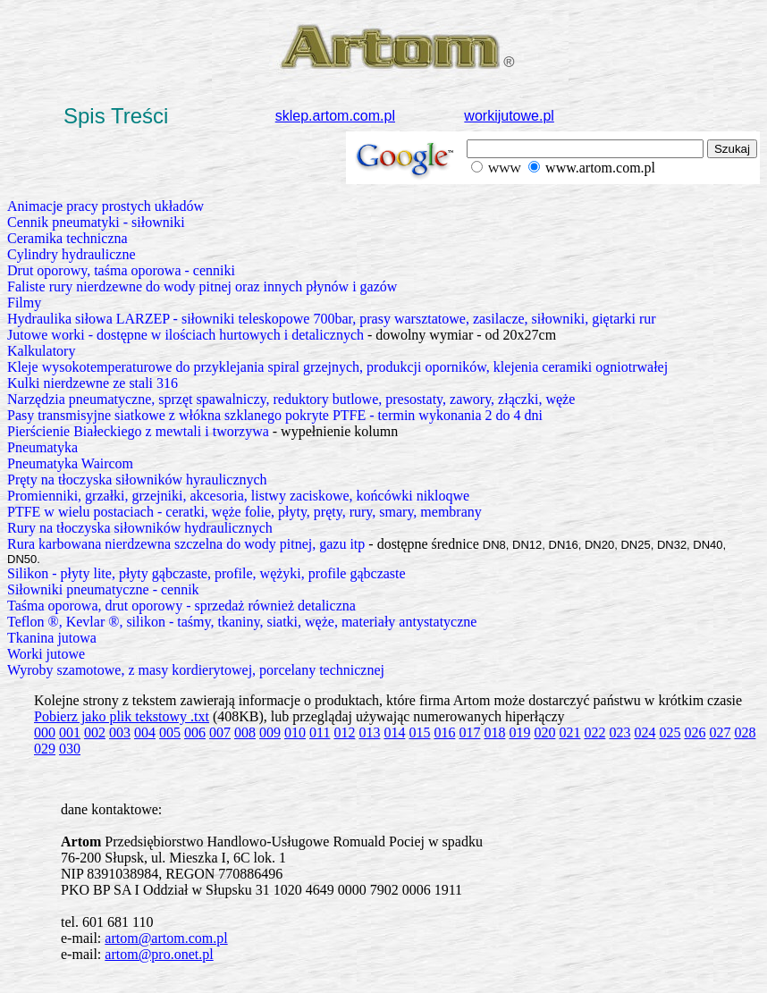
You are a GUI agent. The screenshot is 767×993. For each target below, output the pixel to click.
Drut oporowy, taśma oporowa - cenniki (121, 270)
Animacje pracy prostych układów (105, 206)
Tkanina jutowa (52, 637)
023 (619, 732)
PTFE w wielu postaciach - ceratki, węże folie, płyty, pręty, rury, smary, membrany (244, 511)
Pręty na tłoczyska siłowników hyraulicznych (137, 479)
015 (419, 732)
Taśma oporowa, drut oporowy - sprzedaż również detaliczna (181, 605)
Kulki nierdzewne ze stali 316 (92, 383)
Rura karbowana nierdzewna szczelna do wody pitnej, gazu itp (186, 543)
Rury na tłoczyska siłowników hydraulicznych (140, 527)
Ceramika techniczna (67, 238)
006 (195, 732)
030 (69, 748)
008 (245, 732)
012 (344, 732)
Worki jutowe (46, 653)
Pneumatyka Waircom (70, 463)
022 (594, 732)
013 (369, 732)
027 (719, 732)
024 (644, 732)
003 (120, 732)
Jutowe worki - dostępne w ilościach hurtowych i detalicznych (185, 334)
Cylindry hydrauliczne (71, 254)
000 (44, 732)
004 (145, 732)
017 (469, 732)
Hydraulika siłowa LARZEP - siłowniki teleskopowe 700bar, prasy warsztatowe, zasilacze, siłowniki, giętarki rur (331, 318)
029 (44, 748)
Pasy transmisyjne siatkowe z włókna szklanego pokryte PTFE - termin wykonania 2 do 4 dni (275, 415)
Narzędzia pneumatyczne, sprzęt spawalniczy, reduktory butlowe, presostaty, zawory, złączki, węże (291, 399)
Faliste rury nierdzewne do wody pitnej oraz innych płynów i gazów (202, 286)
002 (94, 732)
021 (569, 732)
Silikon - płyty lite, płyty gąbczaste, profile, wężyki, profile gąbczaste (206, 573)
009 (270, 732)
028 (744, 732)
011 (319, 732)
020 (544, 732)
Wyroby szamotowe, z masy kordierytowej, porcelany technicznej (195, 669)
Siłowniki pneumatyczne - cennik (103, 589)
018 (494, 732)
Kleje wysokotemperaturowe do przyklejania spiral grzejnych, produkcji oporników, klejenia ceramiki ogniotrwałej (337, 366)
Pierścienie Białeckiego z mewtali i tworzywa (138, 431)
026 (694, 732)
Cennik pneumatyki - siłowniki (96, 222)
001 (69, 732)
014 (394, 732)
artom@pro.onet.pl (159, 954)
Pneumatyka (42, 447)
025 (669, 732)
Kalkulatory (41, 350)
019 (519, 732)
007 (220, 732)
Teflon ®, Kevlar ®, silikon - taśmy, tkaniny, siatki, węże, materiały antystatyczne (241, 621)
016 (444, 732)
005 (170, 732)
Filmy (24, 302)
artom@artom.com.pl (166, 938)
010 (295, 732)
